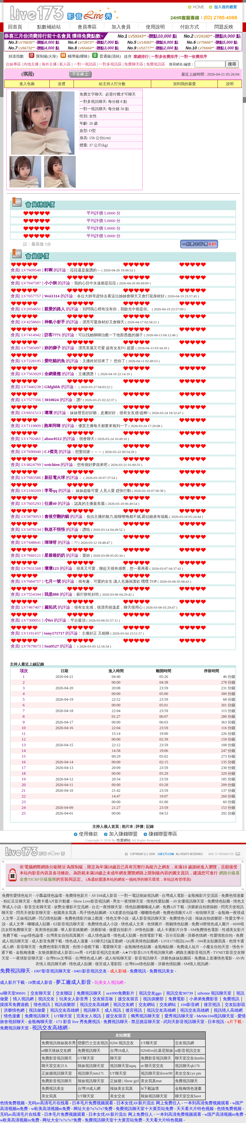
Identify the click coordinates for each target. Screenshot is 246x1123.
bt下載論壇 (150, 1088)
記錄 (150, 826)
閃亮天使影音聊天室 (33, 912)
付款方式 (189, 26)
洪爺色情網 (197, 935)
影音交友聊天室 (37, 907)
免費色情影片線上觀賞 (84, 918)
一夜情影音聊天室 (27, 958)
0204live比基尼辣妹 (157, 1050)
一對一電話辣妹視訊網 (139, 895)
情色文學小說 (117, 918)
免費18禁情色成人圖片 (210, 924)
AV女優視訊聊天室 (188, 901)
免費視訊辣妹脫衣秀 (59, 1043)
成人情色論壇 (98, 935)
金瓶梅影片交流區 (203, 895)
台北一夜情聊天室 (107, 907)
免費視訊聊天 (89, 1050)
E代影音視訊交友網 (102, 952)
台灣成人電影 (173, 895)
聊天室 (115, 1058)
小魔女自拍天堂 (216, 947)
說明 (230, 84)
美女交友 (117, 1096)
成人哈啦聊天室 (118, 958)
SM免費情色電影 (205, 930)
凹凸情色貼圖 (50, 918)
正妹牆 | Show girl (124, 1081)
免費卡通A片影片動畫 (51, 901)
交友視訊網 (184, 1043)
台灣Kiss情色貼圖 (139, 964)
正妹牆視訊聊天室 (57, 1073)
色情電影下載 (150, 935)
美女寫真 (49, 1096)
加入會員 (121, 26)
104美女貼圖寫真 (211, 941)
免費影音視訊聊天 (57, 1058)
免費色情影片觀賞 (54, 947)
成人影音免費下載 (47, 941)
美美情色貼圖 (46, 930)
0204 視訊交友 (122, 1043)
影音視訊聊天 (146, 958)
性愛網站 (124, 840)
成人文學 (16, 924)
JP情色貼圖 (144, 930)
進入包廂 (27, 84)
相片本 (127, 826)
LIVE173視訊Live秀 (177, 941)
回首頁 (15, 26)
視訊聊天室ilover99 (156, 1073)
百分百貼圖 (174, 935)
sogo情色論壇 (32, 935)
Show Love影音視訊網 (91, 901)
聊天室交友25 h (54, 1066)
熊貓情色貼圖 (176, 924)
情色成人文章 (132, 924)
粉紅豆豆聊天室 (16, 901)
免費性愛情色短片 (17, 895)
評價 (139, 826)
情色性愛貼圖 (157, 901)
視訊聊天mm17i (91, 1073)
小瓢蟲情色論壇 (49, 895)
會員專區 (87, 26)
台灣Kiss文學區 (59, 958)
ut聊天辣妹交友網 (56, 1050)
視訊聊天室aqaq (123, 1066)
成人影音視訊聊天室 (149, 918)
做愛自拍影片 (120, 930)
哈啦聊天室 (205, 912)
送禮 (61, 84)
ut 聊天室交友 (152, 1066)
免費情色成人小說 (102, 924)
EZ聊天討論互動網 (107, 941)
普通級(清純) (110, 56)
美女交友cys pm (188, 1073)
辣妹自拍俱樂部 (208, 918)
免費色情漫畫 (232, 895)
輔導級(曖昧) (78, 56)
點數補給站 (49, 26)
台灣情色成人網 (88, 958)
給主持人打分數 (112, 84)
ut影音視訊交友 (188, 1050)
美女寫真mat (151, 1081)
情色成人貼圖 (124, 935)
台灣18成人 (119, 1050)
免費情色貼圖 (218, 901)
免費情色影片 (76, 895)
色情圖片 (154, 924)
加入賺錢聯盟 (123, 833)
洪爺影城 (98, 930)
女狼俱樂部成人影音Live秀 (60, 952)
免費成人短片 (188, 947)
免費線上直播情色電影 (213, 958)
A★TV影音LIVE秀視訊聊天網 (147, 952)
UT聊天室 (149, 1043)
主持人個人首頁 (105, 826)
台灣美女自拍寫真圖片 (65, 935)
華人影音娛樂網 (74, 930)
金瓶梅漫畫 (25, 952)
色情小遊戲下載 (86, 947)
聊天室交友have (188, 1096)
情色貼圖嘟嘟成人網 (142, 907)
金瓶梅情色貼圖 (138, 947)
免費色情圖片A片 (177, 912)
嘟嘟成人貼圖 (38, 924)
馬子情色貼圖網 (93, 912)
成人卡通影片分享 (172, 930)
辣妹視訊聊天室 (91, 1066)
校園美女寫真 (65, 912)
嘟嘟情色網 (150, 912)
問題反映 (223, 26)
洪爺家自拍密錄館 (202, 907)
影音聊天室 (26, 947)
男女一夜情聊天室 (128, 901)
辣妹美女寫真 (121, 1088)
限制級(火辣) (47, 56)
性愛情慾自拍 (221, 935)
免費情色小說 (180, 918)
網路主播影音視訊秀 (193, 952)
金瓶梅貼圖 (163, 947)
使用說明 (155, 26)
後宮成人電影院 (108, 964)
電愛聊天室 (111, 947)
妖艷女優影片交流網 (71, 907)
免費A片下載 (173, 907)
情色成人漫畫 (76, 941)
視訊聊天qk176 (187, 1066)
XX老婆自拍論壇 (123, 912)
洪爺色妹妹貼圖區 (176, 958)
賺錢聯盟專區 (163, 833)
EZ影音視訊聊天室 (69, 924)
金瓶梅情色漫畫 (188, 1088)
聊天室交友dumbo (189, 1058)
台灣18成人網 (89, 1088)
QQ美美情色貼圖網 (142, 941)
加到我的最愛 (184, 84)
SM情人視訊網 (196, 964)
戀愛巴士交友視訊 (93, 1043)
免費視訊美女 (53, 1088)
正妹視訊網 (26, 918)
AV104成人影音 (104, 895)
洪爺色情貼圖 (169, 964)
